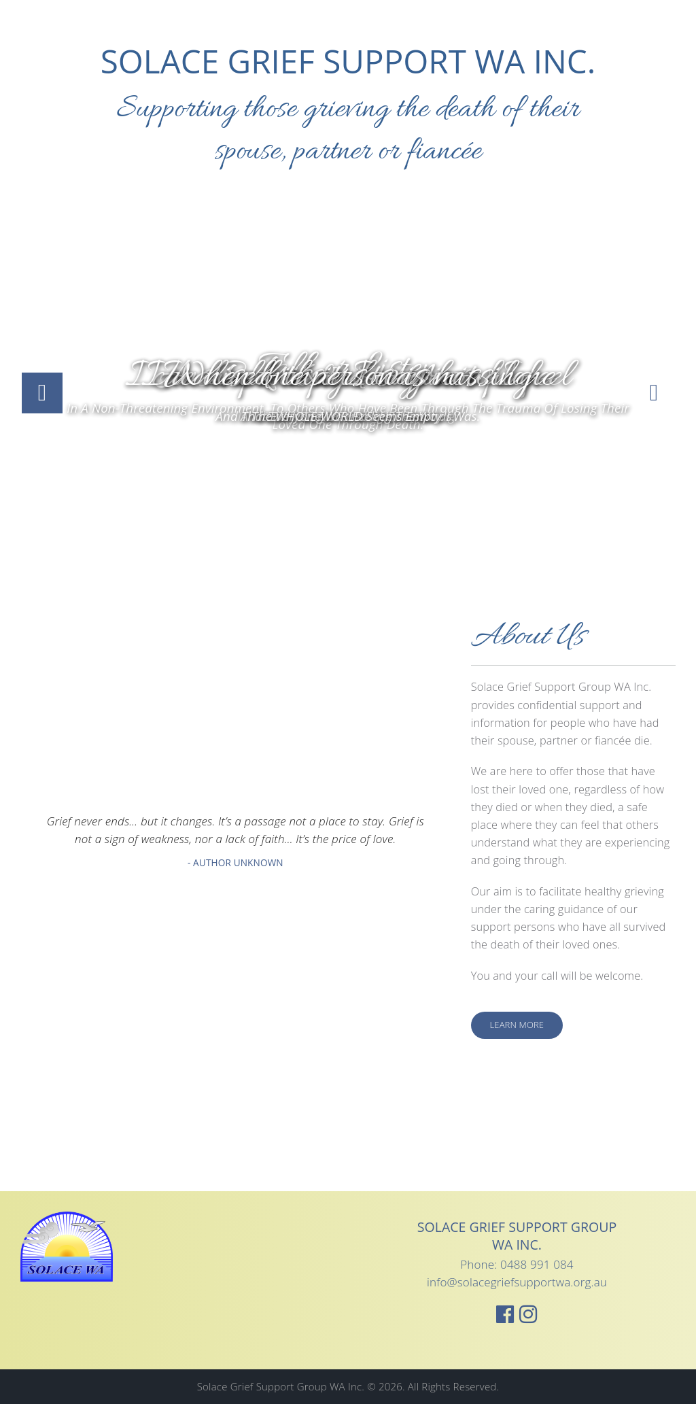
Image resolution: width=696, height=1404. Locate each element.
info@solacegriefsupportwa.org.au (517, 1282)
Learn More (517, 1024)
